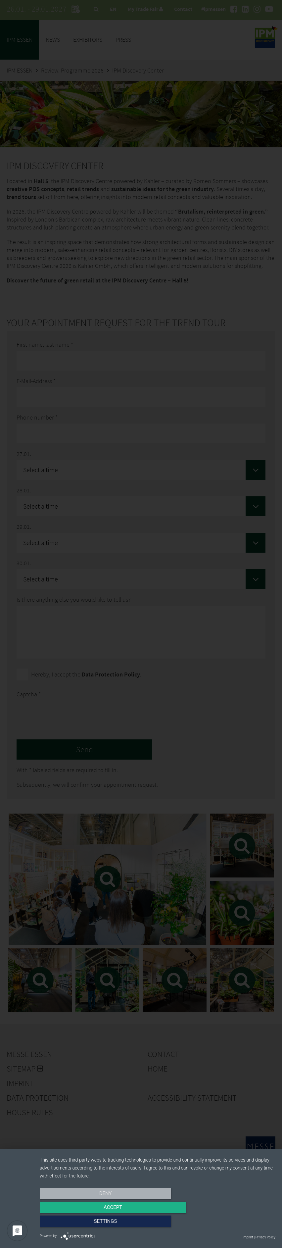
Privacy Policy (265, 1237)
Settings (240, 1224)
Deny (75, 1224)
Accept (157, 1224)
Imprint (248, 1237)
